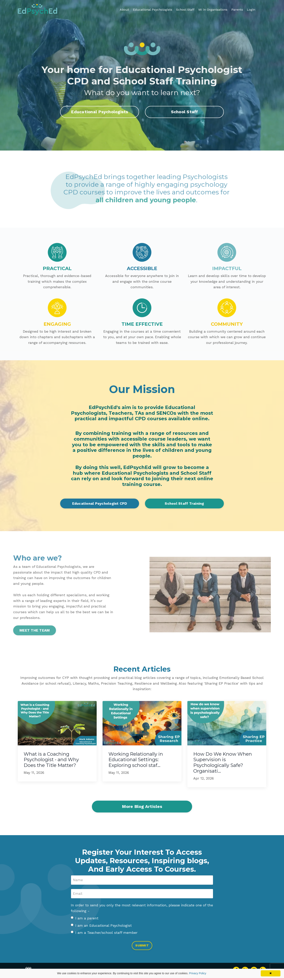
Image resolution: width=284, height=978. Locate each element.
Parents (237, 9)
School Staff (185, 9)
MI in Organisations (212, 9)
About (124, 9)
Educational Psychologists (152, 9)
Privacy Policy (197, 973)
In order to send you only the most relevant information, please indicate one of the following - (142, 908)
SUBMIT (142, 946)
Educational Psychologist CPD (99, 504)
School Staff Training (184, 504)
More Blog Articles (142, 806)
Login (251, 9)
